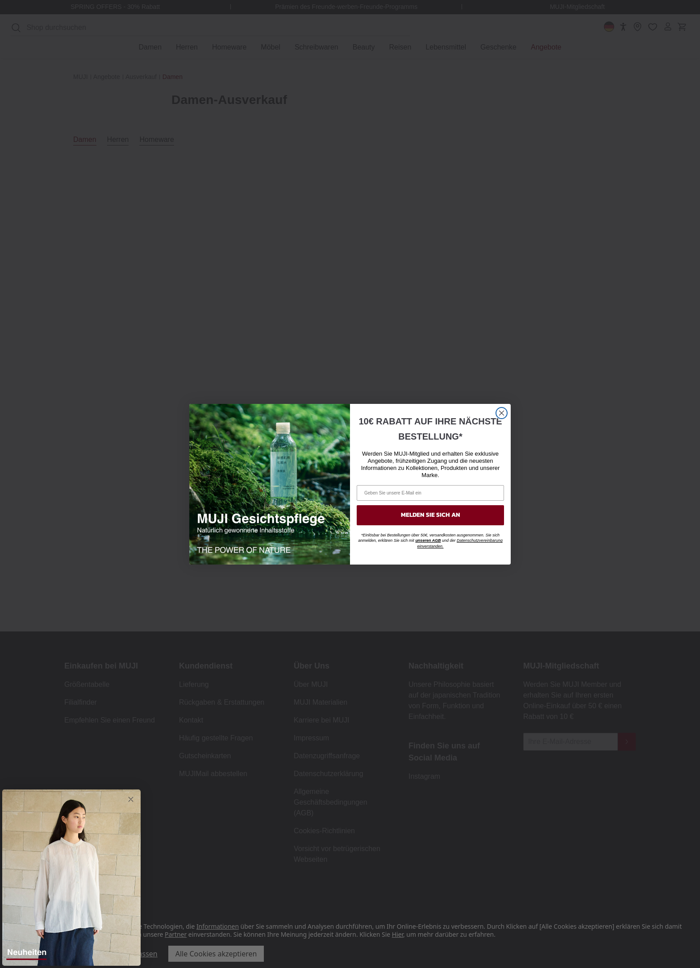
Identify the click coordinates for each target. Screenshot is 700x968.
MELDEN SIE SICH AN (430, 514)
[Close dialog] (501, 413)
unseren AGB (428, 540)
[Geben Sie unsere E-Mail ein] (430, 493)
